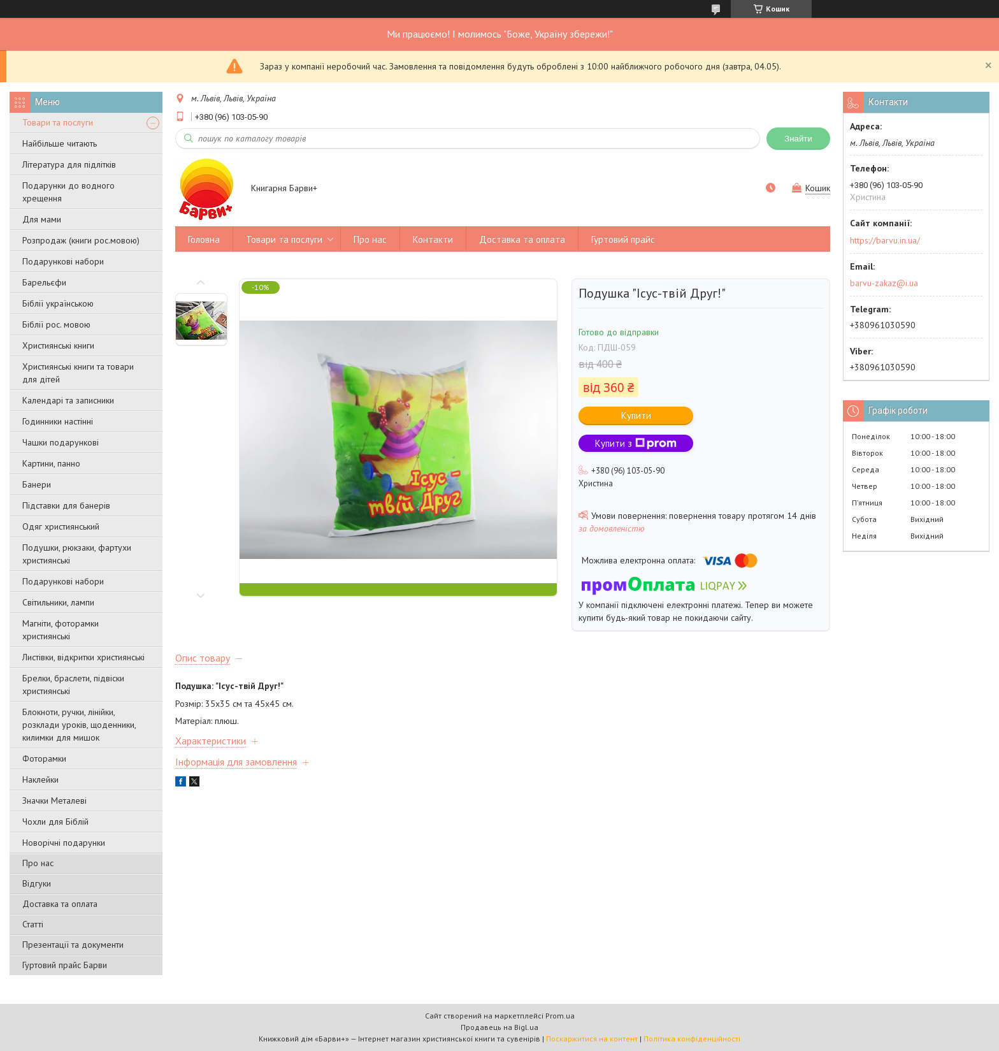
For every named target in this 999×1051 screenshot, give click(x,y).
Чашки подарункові (60, 442)
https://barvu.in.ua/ (885, 240)
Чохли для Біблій (55, 821)
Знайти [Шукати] (798, 138)
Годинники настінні (57, 421)
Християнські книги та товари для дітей (78, 373)
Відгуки (36, 883)
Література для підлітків (69, 164)
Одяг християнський (60, 526)
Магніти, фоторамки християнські (60, 630)
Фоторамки (44, 758)
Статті (32, 924)
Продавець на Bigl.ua (499, 1027)
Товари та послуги (57, 122)
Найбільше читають (59, 143)
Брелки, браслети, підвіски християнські (73, 684)
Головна (204, 239)
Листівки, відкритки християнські (83, 657)
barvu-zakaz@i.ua (884, 283)
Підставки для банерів (66, 505)
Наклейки (40, 779)
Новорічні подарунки (63, 842)
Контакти (433, 239)
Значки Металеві (54, 800)
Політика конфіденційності (691, 1038)
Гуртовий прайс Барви (64, 965)
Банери (36, 484)
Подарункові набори (63, 261)
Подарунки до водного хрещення (68, 192)
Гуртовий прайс (623, 239)
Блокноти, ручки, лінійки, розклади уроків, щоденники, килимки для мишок (79, 724)
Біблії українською (58, 303)
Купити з (636, 443)
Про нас (38, 863)
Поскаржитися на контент (592, 1038)
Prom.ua (560, 1015)
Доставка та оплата (59, 904)
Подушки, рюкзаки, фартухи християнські (76, 554)
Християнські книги (58, 345)
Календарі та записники (68, 400)
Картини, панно (51, 463)
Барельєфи (44, 282)
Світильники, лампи (58, 602)
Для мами (41, 219)
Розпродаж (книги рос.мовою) (81, 240)
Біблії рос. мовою (56, 324)
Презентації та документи (73, 944)
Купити (636, 415)
